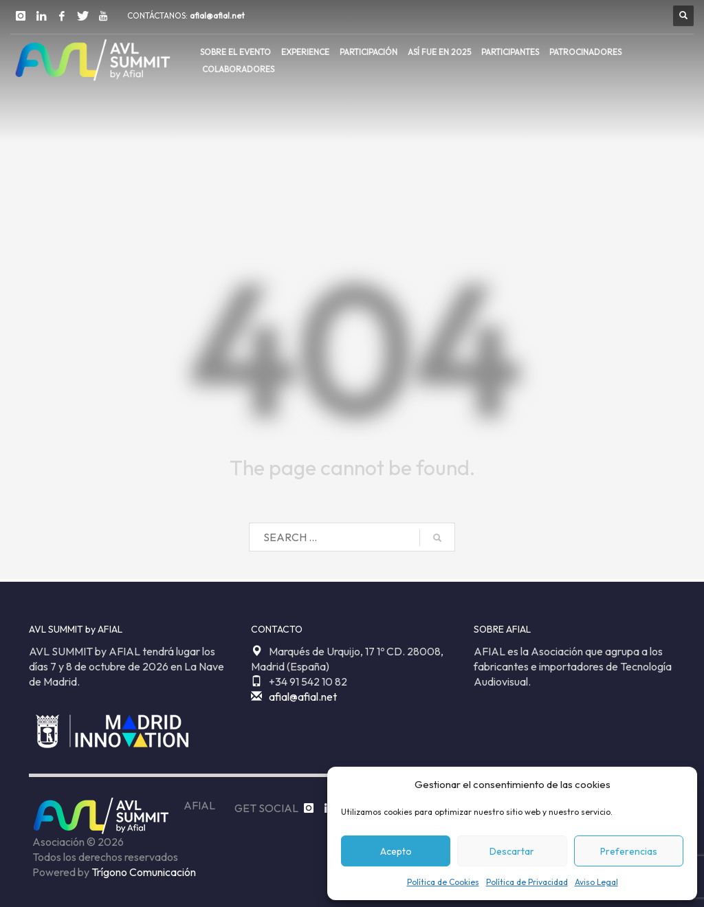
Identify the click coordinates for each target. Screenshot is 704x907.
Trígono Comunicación (143, 872)
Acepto (396, 851)
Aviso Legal (596, 882)
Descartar (512, 851)
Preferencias (628, 851)
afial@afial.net (217, 15)
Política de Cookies (443, 882)
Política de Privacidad (527, 882)
